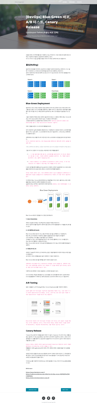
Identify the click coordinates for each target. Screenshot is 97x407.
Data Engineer (19, 2)
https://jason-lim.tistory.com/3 (35, 372)
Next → (66, 389)
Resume (72, 2)
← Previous (32, 389)
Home (65, 2)
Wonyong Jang (35, 36)
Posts (79, 2)
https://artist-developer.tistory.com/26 (37, 378)
